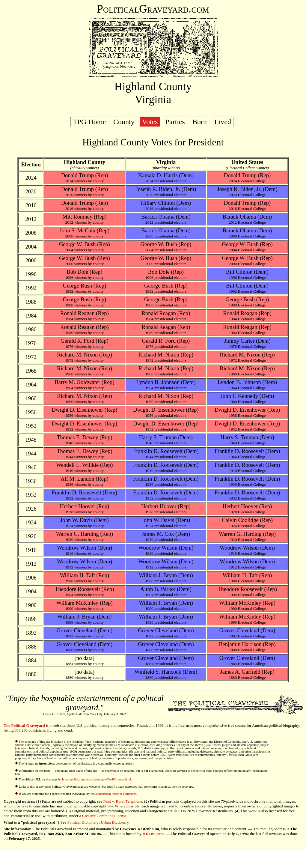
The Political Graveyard (24, 725)
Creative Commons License (104, 815)
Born (199, 122)
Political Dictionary (83, 822)
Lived (222, 122)
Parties (175, 122)
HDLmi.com (153, 833)
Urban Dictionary (115, 822)
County (124, 122)
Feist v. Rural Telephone (122, 801)
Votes (150, 122)
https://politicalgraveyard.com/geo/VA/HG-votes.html (96, 779)
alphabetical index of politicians (115, 793)
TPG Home (89, 122)
